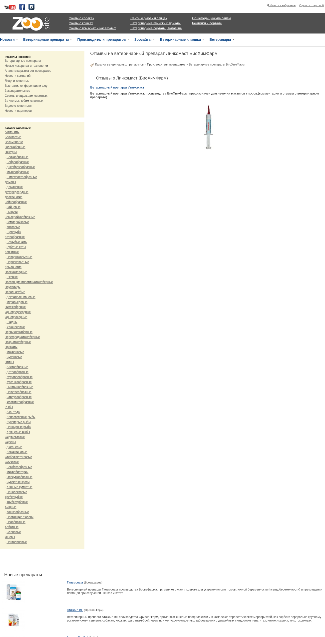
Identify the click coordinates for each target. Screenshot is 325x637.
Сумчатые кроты (17, 482)
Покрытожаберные (18, 342)
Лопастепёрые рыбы (20, 417)
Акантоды (13, 412)
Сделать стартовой (311, 5)
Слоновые (13, 532)
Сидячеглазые (15, 437)
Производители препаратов (101, 40)
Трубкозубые (14, 497)
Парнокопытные (17, 262)
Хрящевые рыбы (18, 432)
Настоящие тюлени (19, 517)
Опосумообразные (19, 477)
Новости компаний (17, 76)
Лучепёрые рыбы (18, 422)
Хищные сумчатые (19, 487)
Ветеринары (220, 40)
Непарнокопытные (19, 257)
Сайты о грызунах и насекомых (92, 28)
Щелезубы (13, 232)
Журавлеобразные (19, 377)
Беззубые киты (16, 242)
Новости (7, 40)
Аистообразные (17, 367)
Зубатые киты (16, 247)
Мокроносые (15, 352)
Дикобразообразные (20, 167)
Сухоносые (14, 357)
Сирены (10, 442)
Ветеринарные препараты (46, 40)
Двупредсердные (16, 192)
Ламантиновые (16, 452)
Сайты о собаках (81, 18)
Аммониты (12, 132)
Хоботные (11, 527)
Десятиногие (13, 197)
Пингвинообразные (19, 387)
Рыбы (9, 407)
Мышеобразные (17, 172)
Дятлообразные (17, 372)
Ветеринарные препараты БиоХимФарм (217, 64)
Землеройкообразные (20, 217)
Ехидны (11, 322)
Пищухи (11, 212)
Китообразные (15, 237)
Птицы (9, 362)
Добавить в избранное (281, 5)
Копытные (12, 252)
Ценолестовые (16, 492)
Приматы (11, 347)
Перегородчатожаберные (22, 337)
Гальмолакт (75, 582)
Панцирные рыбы (18, 427)
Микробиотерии (17, 472)
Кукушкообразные (18, 382)
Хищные (10, 507)
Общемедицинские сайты (211, 18)
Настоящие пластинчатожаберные (29, 282)
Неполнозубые (15, 292)
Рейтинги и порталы (207, 23)
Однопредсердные (18, 312)
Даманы (10, 182)
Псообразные (15, 522)
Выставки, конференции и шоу (26, 86)
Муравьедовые (16, 302)
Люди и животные (17, 80)
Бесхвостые (13, 137)
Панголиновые (16, 542)
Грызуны (11, 152)
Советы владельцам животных (26, 96)
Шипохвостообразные (21, 177)
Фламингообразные (20, 402)
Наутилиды (12, 287)
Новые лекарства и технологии (26, 66)
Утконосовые (15, 327)
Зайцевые (13, 207)
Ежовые (11, 277)
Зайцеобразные (16, 202)
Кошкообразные (17, 512)
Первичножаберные (18, 332)
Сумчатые (12, 462)
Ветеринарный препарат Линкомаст (117, 87)
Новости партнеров (18, 110)
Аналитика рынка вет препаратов (28, 70)
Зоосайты (143, 40)
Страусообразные (18, 397)
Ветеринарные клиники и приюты (155, 23)
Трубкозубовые (17, 502)
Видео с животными (18, 106)
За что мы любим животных (24, 100)
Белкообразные (17, 157)
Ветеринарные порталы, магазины (156, 28)
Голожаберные (15, 147)
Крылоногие (13, 267)
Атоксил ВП (75, 610)
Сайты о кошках (81, 23)
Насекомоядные (16, 272)
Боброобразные (17, 162)
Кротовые (13, 227)
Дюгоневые (14, 447)
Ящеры (10, 537)
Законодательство (17, 90)
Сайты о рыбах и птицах (148, 18)
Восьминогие (14, 142)
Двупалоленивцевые (20, 297)
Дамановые (14, 187)
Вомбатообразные (19, 467)
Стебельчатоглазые (18, 457)
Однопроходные (16, 317)
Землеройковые (17, 222)
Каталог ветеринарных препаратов (119, 64)
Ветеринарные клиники (180, 40)
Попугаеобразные (18, 392)
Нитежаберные (15, 307)
